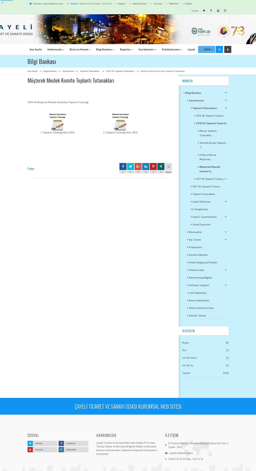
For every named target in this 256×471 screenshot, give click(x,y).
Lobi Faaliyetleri (198, 292)
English (120, 3)
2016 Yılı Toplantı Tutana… (210, 115)
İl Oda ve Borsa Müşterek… (208, 157)
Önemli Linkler (208, 270)
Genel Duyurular (201, 224)
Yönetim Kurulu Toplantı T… (213, 145)
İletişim (187, 3)
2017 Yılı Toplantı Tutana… (211, 178)
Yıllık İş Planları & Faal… (202, 307)
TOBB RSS (172, 3)
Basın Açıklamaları (199, 300)
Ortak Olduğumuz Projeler (203, 262)
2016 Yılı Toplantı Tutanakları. (120, 71)
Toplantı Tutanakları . (90, 71)
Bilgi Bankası (50, 71)
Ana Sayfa (33, 71)
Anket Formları (138, 3)
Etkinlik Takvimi (197, 315)
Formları (156, 3)
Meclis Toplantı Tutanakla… (208, 133)
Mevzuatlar (208, 232)
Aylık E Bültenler (209, 201)
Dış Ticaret (208, 239)
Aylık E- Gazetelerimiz (209, 216)
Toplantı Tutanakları (203, 193)
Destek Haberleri (198, 254)
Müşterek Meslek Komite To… (210, 169)
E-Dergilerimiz (200, 209)
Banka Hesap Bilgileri (200, 277)
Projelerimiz (195, 247)
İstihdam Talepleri (208, 285)
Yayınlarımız (68, 71)
